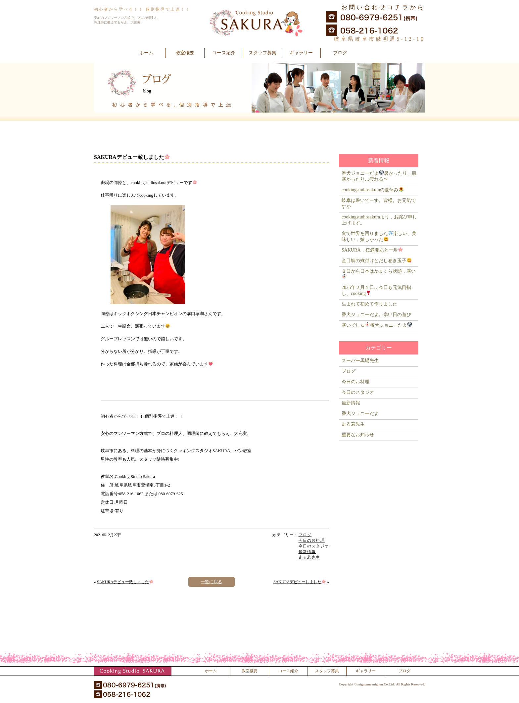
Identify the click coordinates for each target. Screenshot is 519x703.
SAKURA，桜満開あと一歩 (372, 250)
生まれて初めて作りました (369, 304)
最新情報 (307, 551)
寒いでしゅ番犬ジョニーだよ (377, 325)
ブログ (340, 52)
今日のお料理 (312, 540)
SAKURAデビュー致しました (125, 582)
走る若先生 (309, 557)
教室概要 (185, 52)
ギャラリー (301, 52)
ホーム (146, 52)
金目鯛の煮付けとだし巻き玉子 (376, 260)
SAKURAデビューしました (299, 582)
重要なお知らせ (358, 434)
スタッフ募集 (262, 52)
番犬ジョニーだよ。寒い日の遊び (376, 314)
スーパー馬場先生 (360, 360)
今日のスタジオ (314, 546)
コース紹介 (223, 52)
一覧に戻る (211, 581)
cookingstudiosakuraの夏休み (372, 189)
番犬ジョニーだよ (360, 413)
